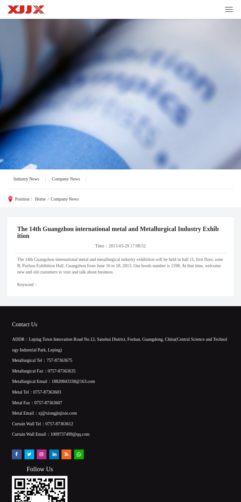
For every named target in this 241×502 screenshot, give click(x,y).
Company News (66, 179)
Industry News (26, 179)
